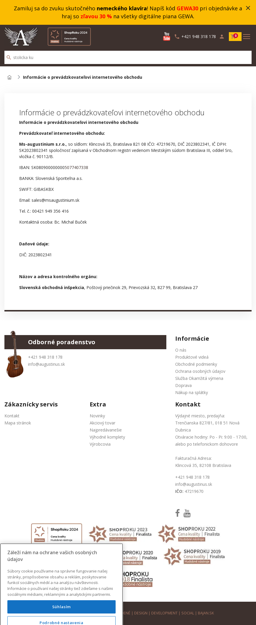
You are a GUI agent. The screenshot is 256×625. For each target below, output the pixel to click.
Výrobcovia (100, 444)
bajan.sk (206, 613)
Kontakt (11, 416)
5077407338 (76, 167)
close (248, 8)
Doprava (183, 385)
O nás (180, 350)
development (164, 613)
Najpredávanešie (106, 430)
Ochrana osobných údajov (200, 371)
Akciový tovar (102, 423)
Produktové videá (192, 357)
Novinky (97, 416)
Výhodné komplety (107, 437)
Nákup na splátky (191, 392)
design (140, 613)
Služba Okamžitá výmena (199, 378)
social (187, 613)
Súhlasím (61, 614)
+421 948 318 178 (45, 357)
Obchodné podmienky (196, 364)
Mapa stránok (17, 423)
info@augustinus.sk (46, 364)
